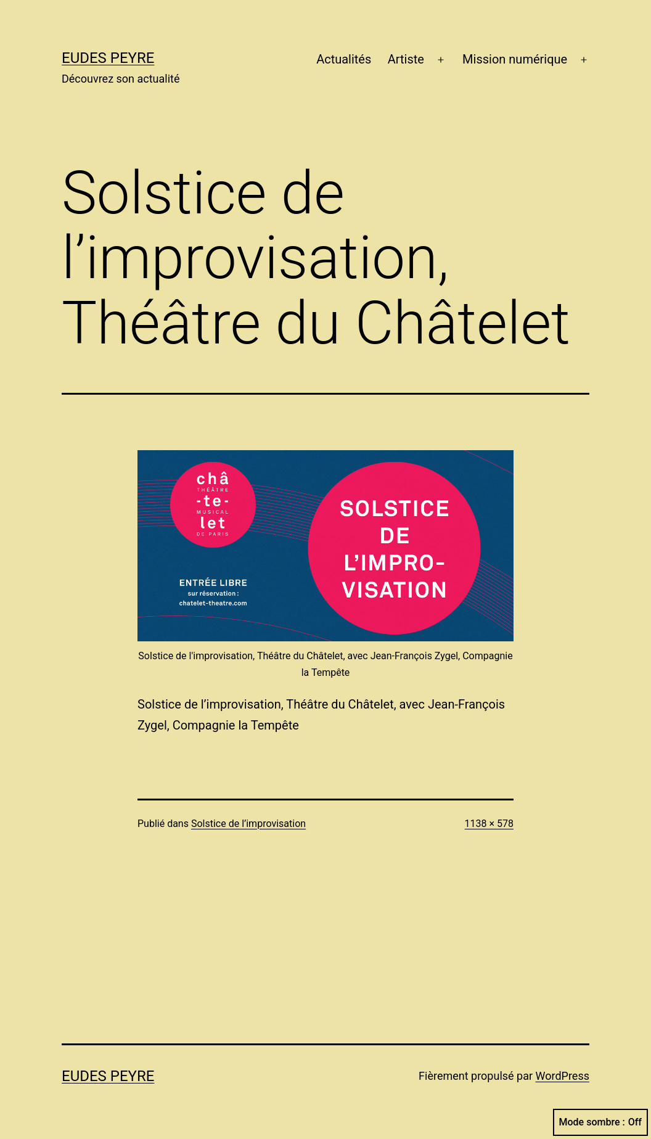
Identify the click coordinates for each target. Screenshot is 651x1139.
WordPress (562, 1075)
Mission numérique (514, 59)
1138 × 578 (489, 823)
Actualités (343, 59)
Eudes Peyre (108, 58)
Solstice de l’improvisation (248, 823)
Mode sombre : (600, 1122)
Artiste (406, 59)
